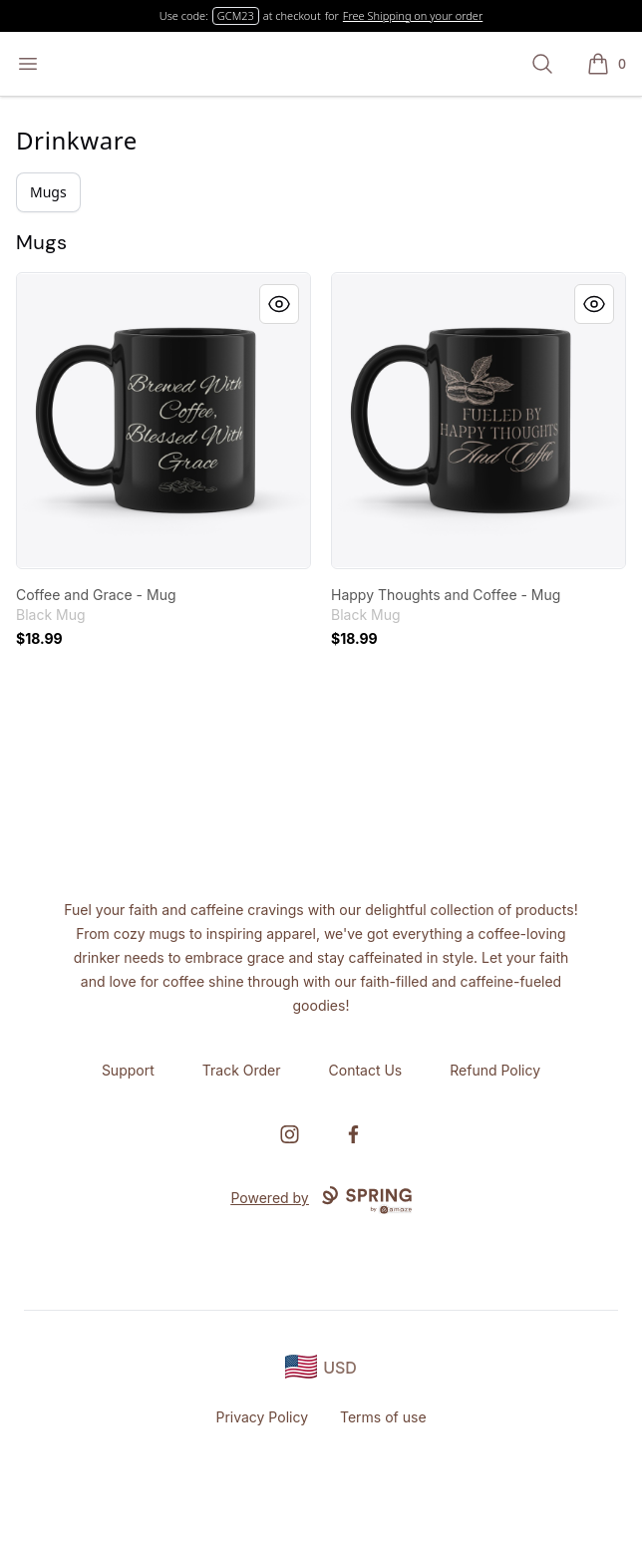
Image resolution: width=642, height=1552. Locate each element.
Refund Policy (495, 1070)
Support (128, 1070)
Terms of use (383, 1416)
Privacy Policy (261, 1416)
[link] (163, 420)
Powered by (320, 1200)
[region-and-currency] (321, 1367)
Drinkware (77, 140)
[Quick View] (279, 304)
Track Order (241, 1070)
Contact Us (366, 1070)
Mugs (48, 191)
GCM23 (235, 15)
